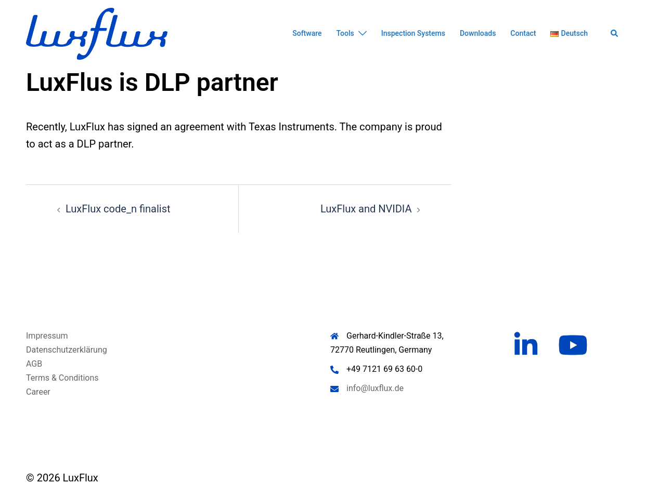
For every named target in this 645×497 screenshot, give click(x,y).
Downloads (478, 33)
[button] (615, 34)
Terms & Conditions (62, 378)
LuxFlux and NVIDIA (366, 209)
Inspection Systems (413, 33)
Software (306, 33)
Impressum (47, 336)
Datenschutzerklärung (66, 350)
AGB (34, 364)
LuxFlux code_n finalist (118, 209)
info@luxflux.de (375, 388)
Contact (523, 33)
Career (38, 392)
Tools (345, 33)
